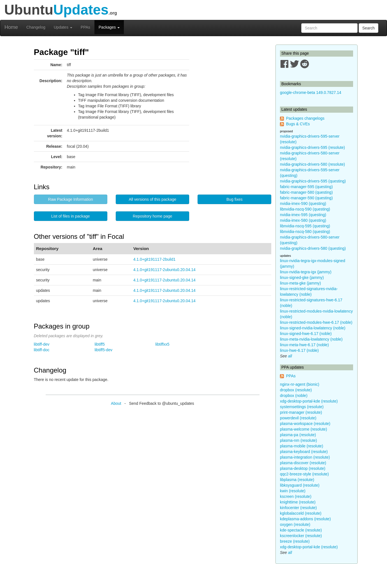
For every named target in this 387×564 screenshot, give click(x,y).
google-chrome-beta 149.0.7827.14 (310, 92)
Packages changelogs (305, 118)
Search (368, 28)
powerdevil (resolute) (298, 418)
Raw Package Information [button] (70, 199)
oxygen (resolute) (295, 524)
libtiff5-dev (103, 350)
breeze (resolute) (295, 541)
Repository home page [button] (152, 216)
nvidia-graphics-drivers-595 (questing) (313, 181)
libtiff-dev (42, 344)
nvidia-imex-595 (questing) (303, 214)
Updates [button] (63, 27)
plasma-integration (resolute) (305, 457)
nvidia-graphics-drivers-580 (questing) (313, 248)
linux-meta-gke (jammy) (300, 283)
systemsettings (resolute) (302, 406)
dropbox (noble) (293, 395)
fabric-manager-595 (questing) (306, 186)
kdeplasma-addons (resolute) (305, 519)
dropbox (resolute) (296, 390)
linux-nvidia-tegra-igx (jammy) (306, 272)
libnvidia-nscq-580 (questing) (305, 231)
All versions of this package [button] (152, 199)
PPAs (85, 27)
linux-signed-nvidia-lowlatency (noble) (312, 328)
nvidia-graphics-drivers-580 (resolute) (312, 164)
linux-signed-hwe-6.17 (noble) (306, 333)
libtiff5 (99, 344)
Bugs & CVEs (298, 124)
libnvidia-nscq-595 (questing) (305, 226)
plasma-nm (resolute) (298, 440)
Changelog (35, 27)
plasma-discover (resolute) (303, 463)
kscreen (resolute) (295, 496)
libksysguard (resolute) (299, 485)
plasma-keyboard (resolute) (304, 451)
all (290, 356)
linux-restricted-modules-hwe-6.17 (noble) (316, 322)
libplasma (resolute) (297, 479)
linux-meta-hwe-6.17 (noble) (304, 345)
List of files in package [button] (70, 216)
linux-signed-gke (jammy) (302, 277)
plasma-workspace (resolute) (305, 423)
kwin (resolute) (292, 491)
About (116, 403)
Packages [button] (109, 27)
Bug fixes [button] (234, 199)
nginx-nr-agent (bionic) (299, 384)
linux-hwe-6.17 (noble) (299, 350)
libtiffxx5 (162, 344)
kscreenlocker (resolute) (301, 535)
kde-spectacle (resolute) (301, 530)
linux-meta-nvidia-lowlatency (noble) (311, 339)
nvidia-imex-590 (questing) (303, 203)
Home (11, 27)
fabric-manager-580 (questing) (306, 192)
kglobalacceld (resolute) (300, 513)
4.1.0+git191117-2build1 (154, 259)
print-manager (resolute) (301, 412)
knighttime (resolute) (298, 502)
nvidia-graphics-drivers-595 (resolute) (312, 147)
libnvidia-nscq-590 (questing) (305, 209)
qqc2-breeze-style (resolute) (304, 474)
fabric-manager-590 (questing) (306, 198)
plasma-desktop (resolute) (302, 468)
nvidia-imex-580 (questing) (303, 220)
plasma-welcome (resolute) (303, 429)
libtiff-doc (42, 350)
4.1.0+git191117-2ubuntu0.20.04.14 (164, 269)
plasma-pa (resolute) (298, 435)
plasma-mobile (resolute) (301, 446)
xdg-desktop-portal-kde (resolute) (309, 401)
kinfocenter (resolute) (298, 507)
